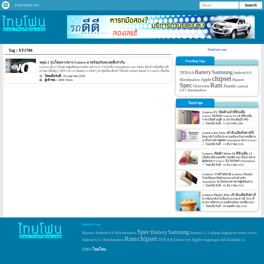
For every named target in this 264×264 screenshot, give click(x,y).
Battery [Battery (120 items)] (203, 72)
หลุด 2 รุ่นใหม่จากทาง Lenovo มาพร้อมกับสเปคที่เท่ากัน (82, 62)
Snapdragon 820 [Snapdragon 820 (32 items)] (214, 240)
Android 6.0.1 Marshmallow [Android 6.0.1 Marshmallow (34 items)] (102, 240)
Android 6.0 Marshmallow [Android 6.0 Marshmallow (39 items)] (115, 233)
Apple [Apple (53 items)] (206, 79)
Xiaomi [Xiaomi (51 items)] (229, 86)
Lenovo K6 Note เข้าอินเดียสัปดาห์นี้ (228, 133)
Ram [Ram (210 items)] (216, 85)
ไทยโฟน (99, 249)
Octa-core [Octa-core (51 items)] (201, 86)
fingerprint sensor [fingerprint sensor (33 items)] (233, 233)
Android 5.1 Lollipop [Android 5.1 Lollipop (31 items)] (205, 233)
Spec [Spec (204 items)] (186, 85)
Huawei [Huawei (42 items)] (238, 80)
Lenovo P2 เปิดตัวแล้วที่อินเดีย (223, 112)
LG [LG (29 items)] (243, 240)
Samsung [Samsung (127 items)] (222, 72)
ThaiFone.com (217, 49)
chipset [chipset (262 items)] (222, 78)
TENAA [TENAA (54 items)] (187, 72)
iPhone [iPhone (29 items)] (252, 233)
